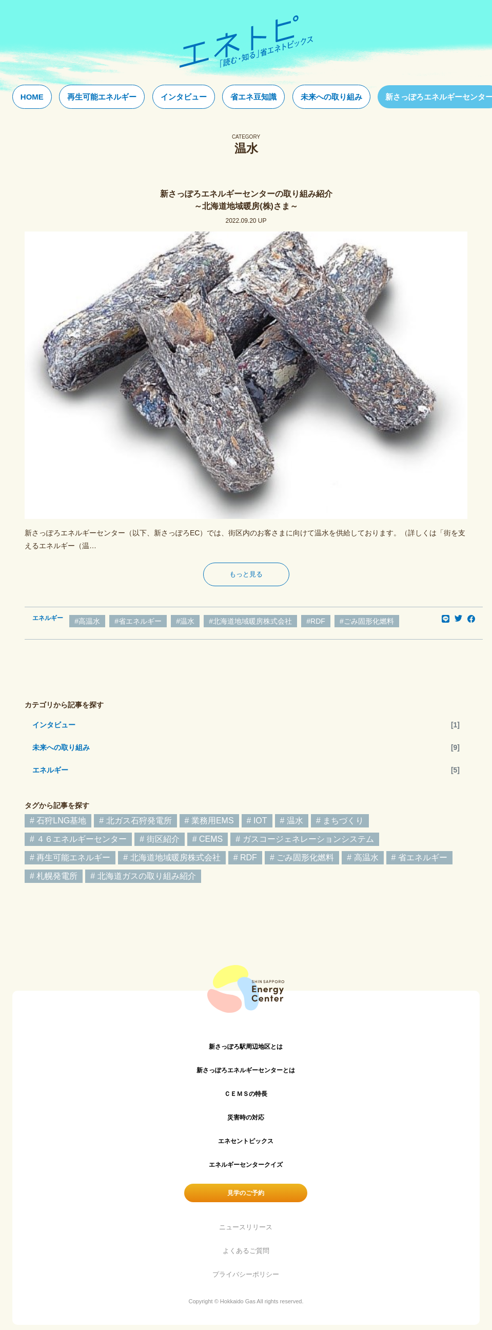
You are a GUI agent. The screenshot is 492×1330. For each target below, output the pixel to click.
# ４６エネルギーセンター (78, 839)
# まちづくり (340, 820)
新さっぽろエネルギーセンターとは (245, 1070)
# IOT (257, 820)
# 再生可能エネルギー (70, 857)
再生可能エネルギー (101, 96)
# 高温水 (362, 857)
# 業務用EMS (209, 820)
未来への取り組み (331, 96)
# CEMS (207, 839)
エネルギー (50, 770)
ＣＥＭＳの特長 (245, 1093)
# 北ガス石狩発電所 (135, 820)
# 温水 (291, 820)
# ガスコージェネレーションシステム (304, 839)
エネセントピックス (245, 1141)
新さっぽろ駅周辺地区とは (246, 1046)
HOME (32, 96)
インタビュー (184, 96)
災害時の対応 (245, 1117)
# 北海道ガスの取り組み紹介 (142, 876)
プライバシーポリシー (245, 1274)
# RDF (245, 857)
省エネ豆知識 (253, 96)
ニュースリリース (245, 1227)
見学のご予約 (245, 1193)
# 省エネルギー (419, 857)
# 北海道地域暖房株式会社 (171, 857)
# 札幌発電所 (53, 876)
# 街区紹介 (159, 839)
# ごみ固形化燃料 (302, 857)
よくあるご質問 (246, 1251)
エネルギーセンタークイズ (246, 1164)
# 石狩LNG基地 (58, 820)
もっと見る (246, 574)
